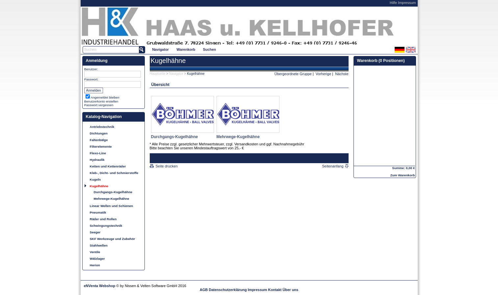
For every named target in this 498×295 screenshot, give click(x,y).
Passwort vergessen (99, 105)
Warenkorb (185, 49)
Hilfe (393, 3)
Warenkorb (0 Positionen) (381, 60)
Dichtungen (99, 133)
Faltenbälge (99, 140)
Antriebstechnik (102, 127)
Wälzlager (97, 258)
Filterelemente (101, 146)
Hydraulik (97, 160)
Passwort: (91, 79)
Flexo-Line (98, 153)
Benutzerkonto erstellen (101, 101)
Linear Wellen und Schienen (111, 206)
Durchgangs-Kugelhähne (113, 192)
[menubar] (184, 49)
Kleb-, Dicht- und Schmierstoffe (114, 173)
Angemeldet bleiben (105, 97)
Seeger (95, 232)
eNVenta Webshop (100, 286)
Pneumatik (98, 212)
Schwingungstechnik (106, 225)
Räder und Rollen (103, 219)
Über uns (291, 290)
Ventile (95, 252)
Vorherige (323, 74)
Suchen (209, 49)
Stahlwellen (99, 245)
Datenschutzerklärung (228, 290)
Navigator (160, 49)
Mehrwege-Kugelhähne (111, 198)
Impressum (407, 3)
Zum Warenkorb (402, 175)
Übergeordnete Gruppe (293, 74)
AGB (204, 290)
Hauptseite (158, 73)
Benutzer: (91, 69)
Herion (95, 265)
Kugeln (95, 179)
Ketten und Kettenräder (108, 166)
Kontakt (275, 290)
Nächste (341, 74)
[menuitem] (160, 49)
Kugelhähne (99, 186)
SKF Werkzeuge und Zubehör (112, 239)
